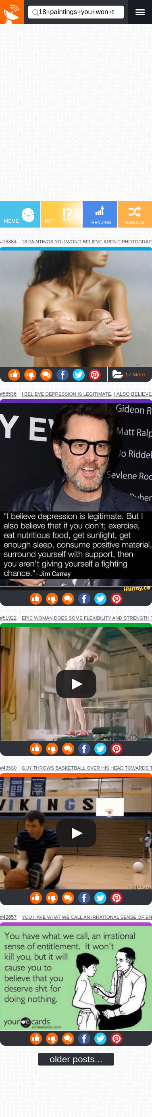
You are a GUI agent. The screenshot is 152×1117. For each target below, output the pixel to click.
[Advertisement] (76, 116)
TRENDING (100, 215)
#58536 (8, 394)
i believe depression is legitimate (66, 393)
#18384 (8, 241)
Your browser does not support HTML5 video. (76, 684)
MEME (19, 216)
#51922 (8, 618)
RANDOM (134, 215)
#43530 (8, 768)
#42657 (8, 917)
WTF (58, 216)
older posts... (76, 1059)
